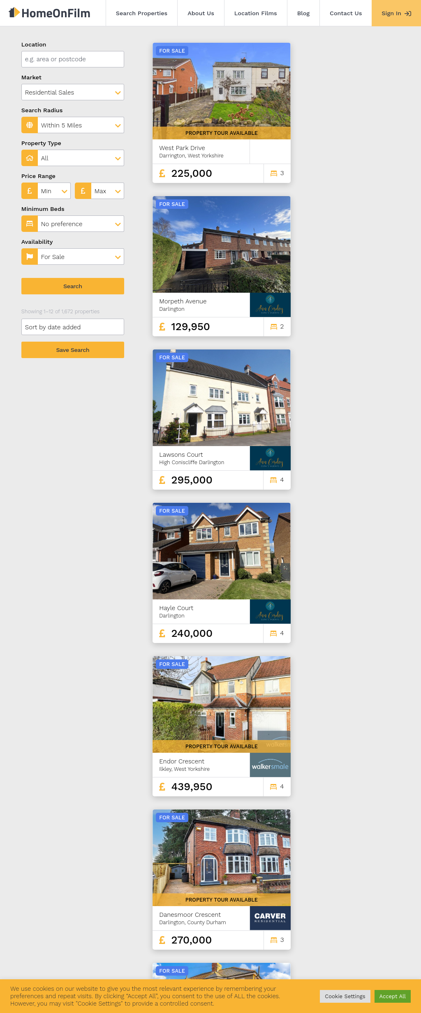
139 (371, 906)
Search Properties (142, 13)
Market (31, 77)
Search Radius (42, 110)
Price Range (38, 176)
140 (385, 906)
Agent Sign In (239, 967)
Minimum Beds (43, 209)
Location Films (255, 13)
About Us (200, 13)
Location (33, 44)
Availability (37, 241)
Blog (303, 13)
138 (357, 906)
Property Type (41, 143)
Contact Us (346, 13)
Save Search (72, 350)
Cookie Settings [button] (345, 996)
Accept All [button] (392, 996)
